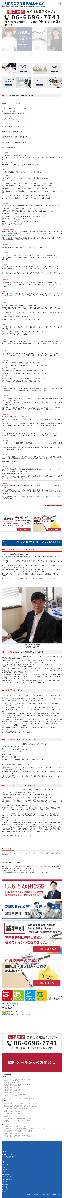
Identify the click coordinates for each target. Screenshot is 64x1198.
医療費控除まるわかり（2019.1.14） (13, 1095)
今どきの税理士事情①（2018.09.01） (13, 1113)
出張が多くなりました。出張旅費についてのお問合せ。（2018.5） (20, 1120)
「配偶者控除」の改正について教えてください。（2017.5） (18, 1131)
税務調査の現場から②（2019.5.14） (13, 1090)
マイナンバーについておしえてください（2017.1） (16, 1135)
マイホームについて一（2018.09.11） (13, 1111)
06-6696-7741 (8, 1007)
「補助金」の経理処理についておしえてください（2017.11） (19, 1136)
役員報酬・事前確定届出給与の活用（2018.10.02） (16, 1108)
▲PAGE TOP (59, 840)
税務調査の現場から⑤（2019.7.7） (12, 1085)
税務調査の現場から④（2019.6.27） (13, 1087)
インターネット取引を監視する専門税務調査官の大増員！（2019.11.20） (22, 1079)
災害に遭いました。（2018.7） (11, 1116)
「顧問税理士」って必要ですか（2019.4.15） (15, 1094)
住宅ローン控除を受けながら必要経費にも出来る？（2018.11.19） (20, 1105)
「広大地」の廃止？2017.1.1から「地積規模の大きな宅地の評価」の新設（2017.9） (24, 1128)
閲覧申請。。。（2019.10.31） (11, 1080)
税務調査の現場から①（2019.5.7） (12, 1092)
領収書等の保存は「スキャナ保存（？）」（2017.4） (17, 1133)
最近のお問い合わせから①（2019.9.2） (13, 1082)
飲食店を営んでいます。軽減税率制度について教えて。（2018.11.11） (21, 1106)
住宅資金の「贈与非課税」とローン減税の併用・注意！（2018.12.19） (21, 1103)
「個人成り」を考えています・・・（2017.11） (15, 1126)
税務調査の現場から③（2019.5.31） (13, 1089)
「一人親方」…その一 (9, 1121)
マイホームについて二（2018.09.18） (13, 1110)
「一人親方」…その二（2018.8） (12, 1115)
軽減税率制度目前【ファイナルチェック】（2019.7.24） (17, 1084)
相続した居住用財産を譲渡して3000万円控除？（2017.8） (18, 1130)
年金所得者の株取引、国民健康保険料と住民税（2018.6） (18, 1118)
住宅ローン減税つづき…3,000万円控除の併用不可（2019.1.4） (19, 1098)
